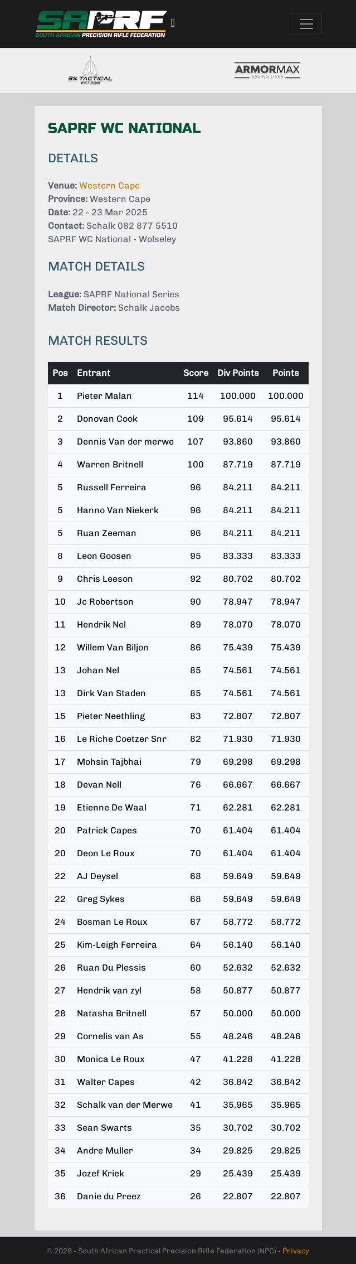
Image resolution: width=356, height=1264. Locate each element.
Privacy (295, 1250)
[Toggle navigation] (306, 24)
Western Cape (109, 185)
